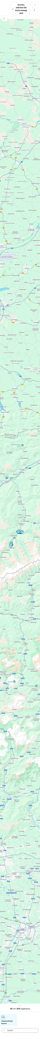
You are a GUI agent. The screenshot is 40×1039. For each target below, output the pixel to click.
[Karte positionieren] (35, 10)
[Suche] (20, 1030)
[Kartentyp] (35, 5)
